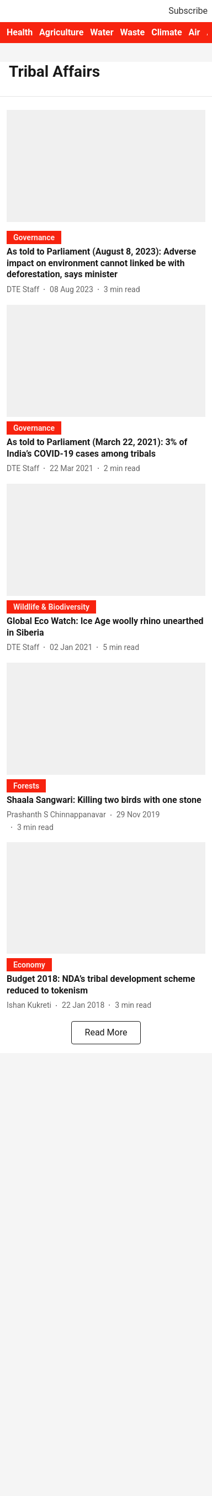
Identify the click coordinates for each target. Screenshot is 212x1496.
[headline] (106, 263)
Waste (132, 32)
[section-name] (34, 237)
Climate (166, 32)
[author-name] (25, 289)
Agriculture (61, 32)
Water (101, 32)
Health (20, 32)
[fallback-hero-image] (106, 166)
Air (194, 32)
